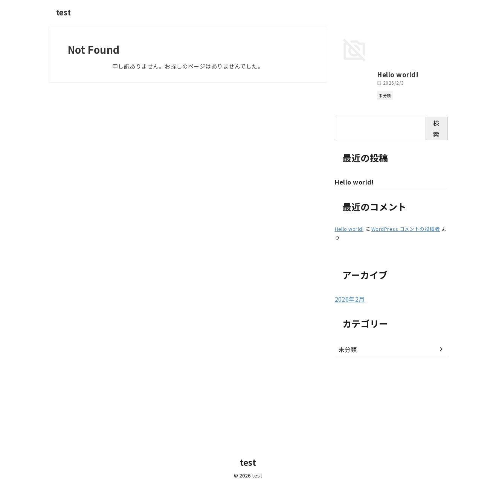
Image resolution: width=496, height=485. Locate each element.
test (63, 12)
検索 (436, 201)
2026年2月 (348, 372)
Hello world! (352, 147)
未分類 (347, 422)
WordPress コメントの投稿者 (405, 302)
